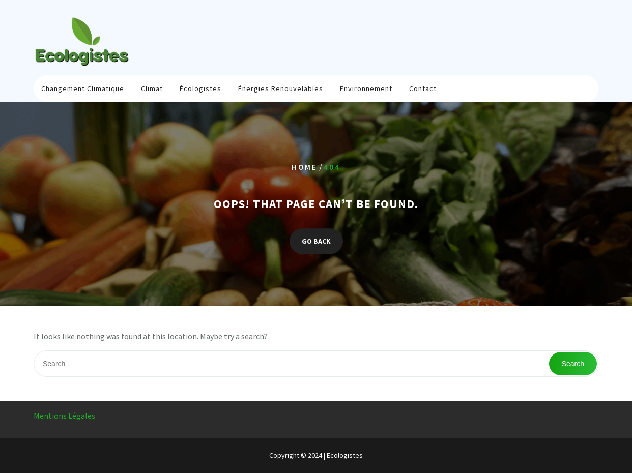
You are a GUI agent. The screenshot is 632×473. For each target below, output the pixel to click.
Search (573, 364)
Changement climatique (82, 88)
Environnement (366, 88)
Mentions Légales (64, 415)
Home (305, 167)
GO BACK (316, 241)
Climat (152, 88)
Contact (423, 88)
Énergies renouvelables (280, 88)
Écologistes (200, 88)
